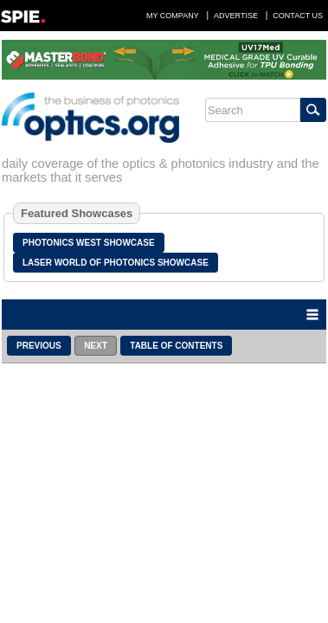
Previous (38, 345)
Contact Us (298, 15)
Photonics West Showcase (89, 242)
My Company (172, 15)
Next (95, 345)
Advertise (236, 15)
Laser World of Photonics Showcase (116, 262)
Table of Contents (176, 345)
